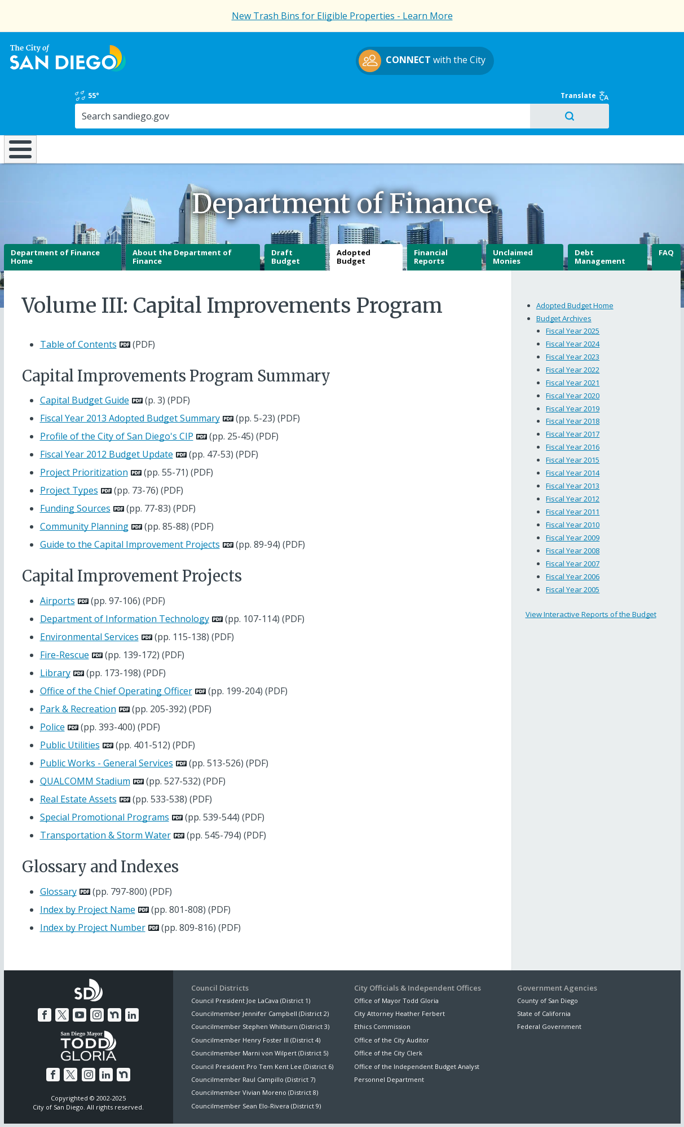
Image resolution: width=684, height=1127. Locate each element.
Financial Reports (431, 217)
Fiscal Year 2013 (572, 446)
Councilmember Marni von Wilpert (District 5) (259, 1013)
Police (52, 687)
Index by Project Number (92, 887)
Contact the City (468, 1105)
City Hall (591, 101)
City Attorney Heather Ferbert (399, 974)
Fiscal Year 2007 (572, 524)
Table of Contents (78, 305)
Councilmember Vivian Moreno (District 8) (254, 1053)
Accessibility (318, 1105)
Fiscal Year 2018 (572, 381)
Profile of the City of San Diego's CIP (116, 397)
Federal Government (549, 987)
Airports (57, 561)
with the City (339, 62)
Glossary (58, 851)
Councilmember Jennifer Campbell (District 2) (260, 974)
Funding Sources (75, 469)
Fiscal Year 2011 (572, 472)
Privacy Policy (260, 1105)
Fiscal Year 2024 (572, 304)
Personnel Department (389, 1040)
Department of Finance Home (55, 217)
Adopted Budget (353, 217)
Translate (656, 46)
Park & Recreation (78, 669)
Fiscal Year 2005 (572, 550)
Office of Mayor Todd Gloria (396, 960)
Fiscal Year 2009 (572, 498)
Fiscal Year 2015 (572, 420)
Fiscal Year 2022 (572, 330)
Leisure (84, 101)
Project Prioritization (84, 433)
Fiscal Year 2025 (572, 291)
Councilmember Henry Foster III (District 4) (255, 1000)
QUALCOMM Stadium (85, 741)
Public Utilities (70, 705)
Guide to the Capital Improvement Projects (130, 505)
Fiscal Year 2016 (572, 407)
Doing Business (301, 101)
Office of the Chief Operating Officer (116, 651)
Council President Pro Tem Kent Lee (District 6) (262, 1026)
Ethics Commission (382, 987)
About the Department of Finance (182, 217)
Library (376, 101)
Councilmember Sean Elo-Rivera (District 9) (256, 1066)
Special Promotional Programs (104, 777)
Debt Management (600, 217)
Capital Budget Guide (84, 360)
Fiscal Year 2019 (572, 368)
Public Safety (498, 101)
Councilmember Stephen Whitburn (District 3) (260, 987)
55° (523, 46)
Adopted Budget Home (575, 265)
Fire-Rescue (64, 615)
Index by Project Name (87, 869)
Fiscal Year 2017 (572, 394)
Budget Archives (564, 278)
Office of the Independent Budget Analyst (416, 1026)
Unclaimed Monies (513, 217)
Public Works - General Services (106, 723)
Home (26, 102)
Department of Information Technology (124, 579)
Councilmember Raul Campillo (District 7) (253, 1040)
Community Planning (84, 487)
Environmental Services (89, 597)
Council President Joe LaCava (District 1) (250, 960)
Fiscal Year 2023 (572, 317)
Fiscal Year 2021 (572, 343)
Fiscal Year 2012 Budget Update (106, 415)
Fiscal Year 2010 (572, 485)
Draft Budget (285, 217)
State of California (544, 974)
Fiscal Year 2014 (572, 433)
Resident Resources (201, 101)
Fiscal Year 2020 (572, 355)
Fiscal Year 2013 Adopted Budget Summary (130, 378)
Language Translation (390, 1105)
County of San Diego (547, 960)
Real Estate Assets (78, 759)
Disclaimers (203, 1105)
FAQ (666, 213)
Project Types (69, 451)
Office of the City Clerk (388, 1013)
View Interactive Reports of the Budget (591, 575)
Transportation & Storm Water (105, 795)
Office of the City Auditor (391, 1000)
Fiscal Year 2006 (572, 537)
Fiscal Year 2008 (572, 511)
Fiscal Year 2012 (572, 459)
